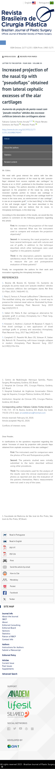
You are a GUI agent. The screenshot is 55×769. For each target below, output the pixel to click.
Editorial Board (9, 628)
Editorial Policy (9, 655)
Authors (5, 644)
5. (3, 337)
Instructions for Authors (13, 647)
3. (3, 313)
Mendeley (10, 580)
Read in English (12, 541)
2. (3, 296)
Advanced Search (9, 674)
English (30, 2)
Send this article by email (16, 567)
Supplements (8, 668)
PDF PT (8, 547)
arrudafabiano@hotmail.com (32, 412)
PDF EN (9, 554)
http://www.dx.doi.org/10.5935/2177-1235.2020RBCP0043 (19, 131)
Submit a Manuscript (11, 650)
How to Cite (10, 573)
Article (7, 138)
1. (3, 283)
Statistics (7, 155)
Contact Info (7, 639)
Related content (10, 162)
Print (8, 560)
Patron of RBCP (9, 636)
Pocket (8, 586)
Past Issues (7, 666)
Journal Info (7, 613)
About (5, 622)
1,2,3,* (31, 121)
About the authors (11, 147)
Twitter (8, 599)
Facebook (10, 592)
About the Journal (10, 616)
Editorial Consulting (11, 625)
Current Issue (8, 663)
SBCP (4, 619)
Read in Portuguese (13, 535)
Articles (5, 660)
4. (3, 323)
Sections (6, 630)
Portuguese (46, 2)
